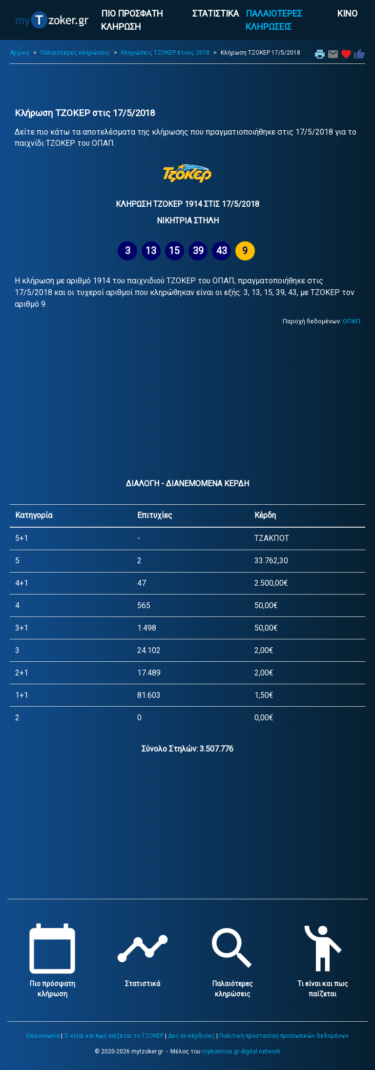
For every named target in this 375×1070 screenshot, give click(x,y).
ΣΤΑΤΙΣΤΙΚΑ (215, 13)
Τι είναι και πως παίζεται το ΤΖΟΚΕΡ (114, 1035)
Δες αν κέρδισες (191, 1035)
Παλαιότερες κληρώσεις (75, 52)
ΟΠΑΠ (351, 321)
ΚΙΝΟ (347, 13)
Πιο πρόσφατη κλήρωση (52, 984)
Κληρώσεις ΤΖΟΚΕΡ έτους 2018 (165, 52)
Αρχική (19, 52)
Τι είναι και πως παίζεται (322, 984)
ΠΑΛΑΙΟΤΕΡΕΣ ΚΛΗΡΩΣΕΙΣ (274, 20)
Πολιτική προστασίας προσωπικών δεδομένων (284, 1035)
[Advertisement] (187, 85)
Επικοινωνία (43, 1035)
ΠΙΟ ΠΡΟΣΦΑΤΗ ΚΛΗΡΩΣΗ (132, 20)
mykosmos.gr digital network (241, 1051)
